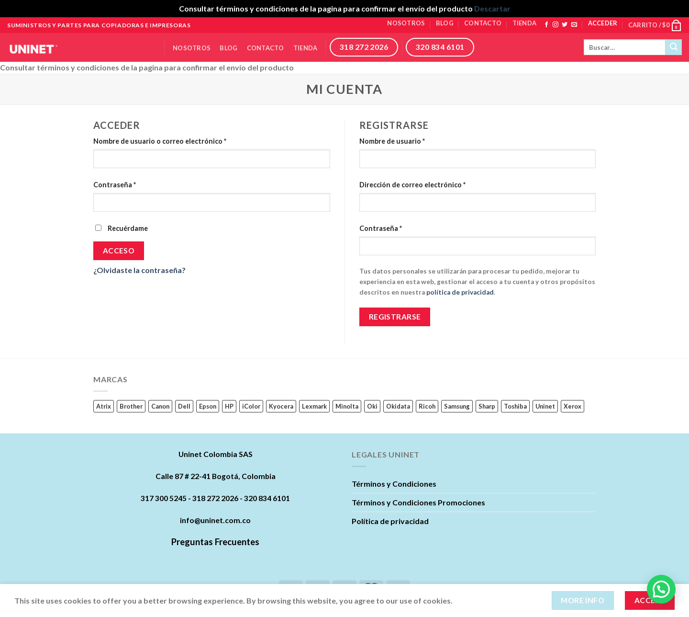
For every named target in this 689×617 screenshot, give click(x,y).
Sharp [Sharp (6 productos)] (486, 406)
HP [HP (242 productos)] (229, 406)
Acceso (119, 250)
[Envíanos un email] (574, 25)
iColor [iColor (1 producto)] (251, 406)
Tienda (524, 23)
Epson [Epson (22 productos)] (207, 406)
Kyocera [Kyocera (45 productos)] (281, 406)
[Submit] (674, 47)
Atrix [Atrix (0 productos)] (103, 406)
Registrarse (395, 316)
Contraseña (114, 185)
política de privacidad (460, 292)
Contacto (482, 23)
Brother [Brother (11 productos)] (131, 406)
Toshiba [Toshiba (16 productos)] (515, 406)
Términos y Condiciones (394, 483)
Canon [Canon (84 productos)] (160, 406)
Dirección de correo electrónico (412, 185)
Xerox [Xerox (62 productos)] (572, 406)
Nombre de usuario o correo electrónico (159, 141)
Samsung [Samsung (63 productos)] (457, 406)
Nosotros (406, 23)
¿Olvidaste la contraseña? (139, 269)
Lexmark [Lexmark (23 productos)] (314, 406)
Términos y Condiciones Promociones (418, 502)
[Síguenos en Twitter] (564, 25)
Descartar (492, 8)
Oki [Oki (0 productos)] (372, 406)
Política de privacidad (390, 521)
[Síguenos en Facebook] (546, 25)
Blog (445, 23)
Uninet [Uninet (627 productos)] (545, 406)
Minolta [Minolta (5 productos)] (346, 406)
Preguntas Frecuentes (215, 542)
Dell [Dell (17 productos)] (184, 406)
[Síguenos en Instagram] (555, 25)
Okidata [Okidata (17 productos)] (398, 406)
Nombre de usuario (392, 141)
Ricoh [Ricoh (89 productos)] (427, 406)
